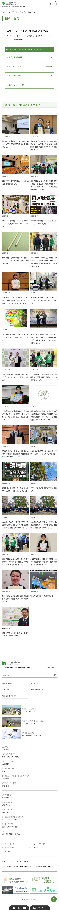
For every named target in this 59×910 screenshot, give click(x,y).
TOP (3, 12)
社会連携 (16, 777)
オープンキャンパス (39, 710)
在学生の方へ (35, 683)
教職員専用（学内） (9, 696)
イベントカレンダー (12, 818)
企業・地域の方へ (37, 689)
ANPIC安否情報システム (11, 832)
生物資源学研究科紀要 (10, 825)
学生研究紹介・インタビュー (39, 734)
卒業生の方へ (7, 689)
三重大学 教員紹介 (14, 75)
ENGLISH (50, 667)
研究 (8, 770)
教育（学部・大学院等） (11, 755)
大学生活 (9, 784)
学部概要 (6, 748)
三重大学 (11, 663)
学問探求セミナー (39, 722)
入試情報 (8, 762)
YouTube (24, 908)
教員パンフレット (14, 66)
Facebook (14, 908)
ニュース (35, 847)
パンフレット (8, 803)
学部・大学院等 (13, 12)
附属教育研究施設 (8, 796)
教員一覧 (23, 12)
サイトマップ (9, 844)
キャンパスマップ (38, 844)
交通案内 (8, 851)
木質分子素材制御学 (14, 57)
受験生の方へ (7, 683)
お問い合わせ (9, 847)
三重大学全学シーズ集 (15, 85)
